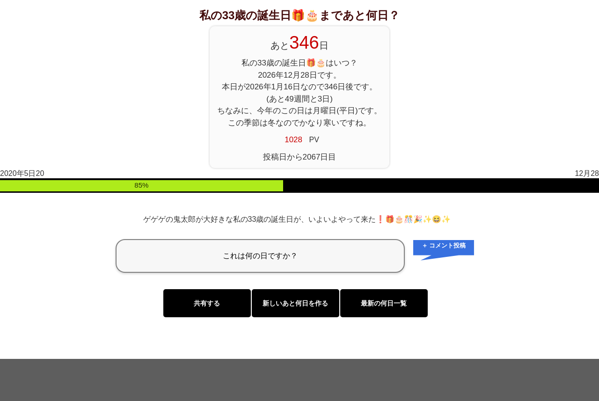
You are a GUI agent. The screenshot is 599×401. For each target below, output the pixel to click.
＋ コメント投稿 (444, 245)
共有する (207, 303)
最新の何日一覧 (384, 303)
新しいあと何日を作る (295, 303)
